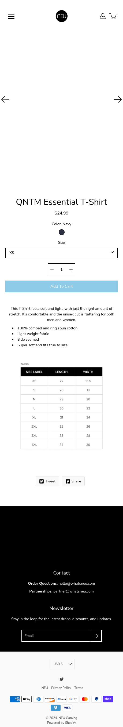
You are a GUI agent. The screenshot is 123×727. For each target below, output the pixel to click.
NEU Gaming (67, 714)
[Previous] (5, 99)
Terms (78, 684)
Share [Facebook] (73, 478)
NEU (44, 684)
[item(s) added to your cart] (113, 16)
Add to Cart (61, 283)
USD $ (63, 661)
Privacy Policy (61, 684)
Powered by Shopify (61, 719)
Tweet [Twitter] (47, 478)
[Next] (117, 99)
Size (61, 240)
